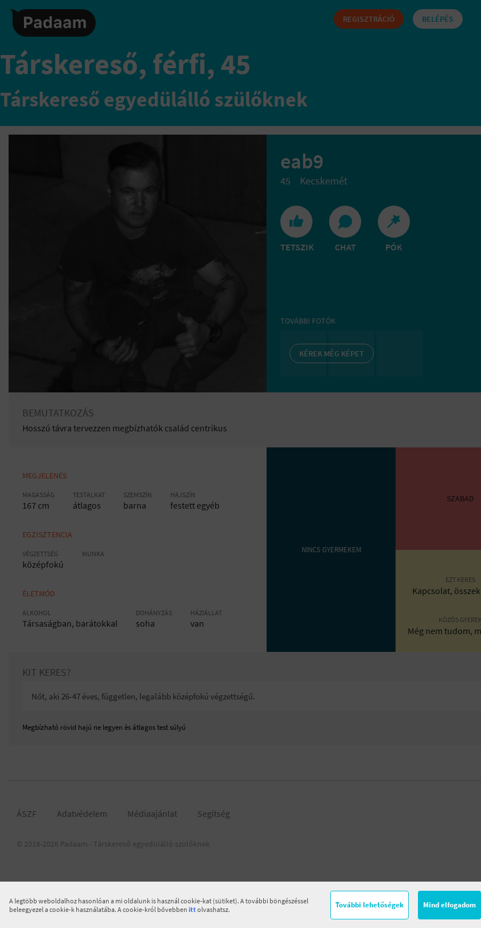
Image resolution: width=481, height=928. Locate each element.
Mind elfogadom (449, 905)
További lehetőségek (369, 905)
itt (192, 909)
